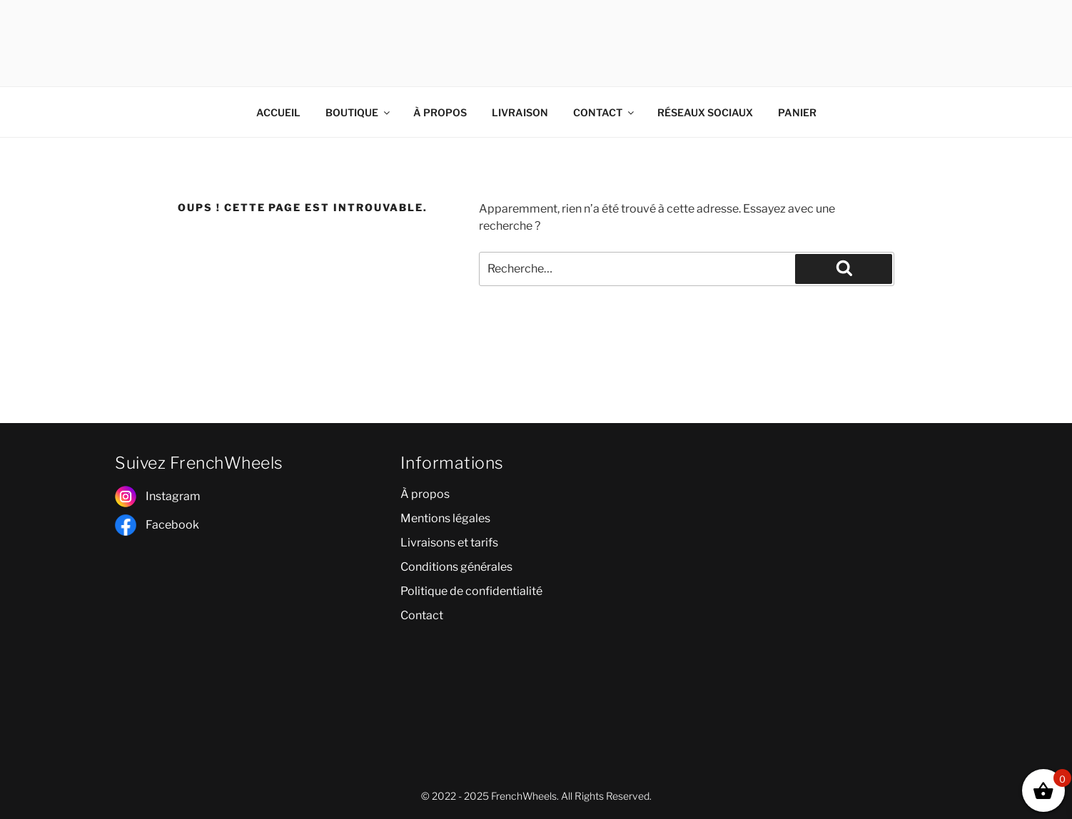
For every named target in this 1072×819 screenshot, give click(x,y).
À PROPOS (440, 112)
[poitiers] (821, 549)
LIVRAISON (520, 112)
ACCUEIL (278, 112)
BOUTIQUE (358, 112)
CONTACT (604, 112)
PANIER (797, 112)
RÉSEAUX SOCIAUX (705, 112)
